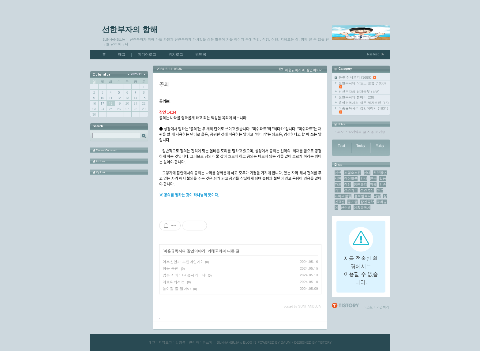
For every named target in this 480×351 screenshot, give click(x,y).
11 (110, 98)
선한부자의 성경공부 (359, 91)
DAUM (286, 342)
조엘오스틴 (352, 172)
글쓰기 (207, 342)
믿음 (373, 178)
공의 (164, 84)
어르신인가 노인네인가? (183, 261)
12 (119, 98)
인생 (338, 172)
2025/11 (136, 74)
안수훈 (346, 207)
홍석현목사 (362, 196)
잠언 (347, 184)
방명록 (200, 54)
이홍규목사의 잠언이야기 (363, 110)
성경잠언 (380, 172)
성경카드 (351, 190)
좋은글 (352, 202)
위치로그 (175, 54)
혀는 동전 (170, 268)
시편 (338, 178)
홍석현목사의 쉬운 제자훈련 (364, 102)
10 (102, 98)
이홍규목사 (362, 207)
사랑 (377, 196)
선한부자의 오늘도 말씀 (362, 84)
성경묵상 (367, 190)
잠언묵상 (367, 202)
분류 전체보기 (357, 77)
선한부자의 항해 (130, 29)
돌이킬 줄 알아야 (177, 288)
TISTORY (325, 342)
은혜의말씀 (343, 196)
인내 (367, 172)
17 (102, 103)
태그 (122, 54)
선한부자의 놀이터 (356, 97)
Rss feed (373, 54)
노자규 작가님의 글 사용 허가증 (361, 131)
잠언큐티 (360, 184)
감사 (363, 178)
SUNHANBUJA (228, 342)
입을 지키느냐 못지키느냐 (184, 275)
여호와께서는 (174, 281)
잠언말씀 (351, 178)
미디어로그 (147, 54)
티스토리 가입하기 (376, 307)
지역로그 (165, 342)
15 (143, 98)
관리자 (194, 342)
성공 (380, 190)
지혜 (373, 184)
